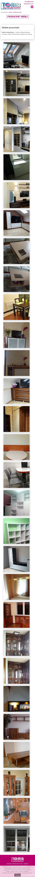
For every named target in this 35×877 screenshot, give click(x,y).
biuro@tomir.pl (29, 1)
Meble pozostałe (17, 12)
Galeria (10, 12)
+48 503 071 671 (29, 4)
